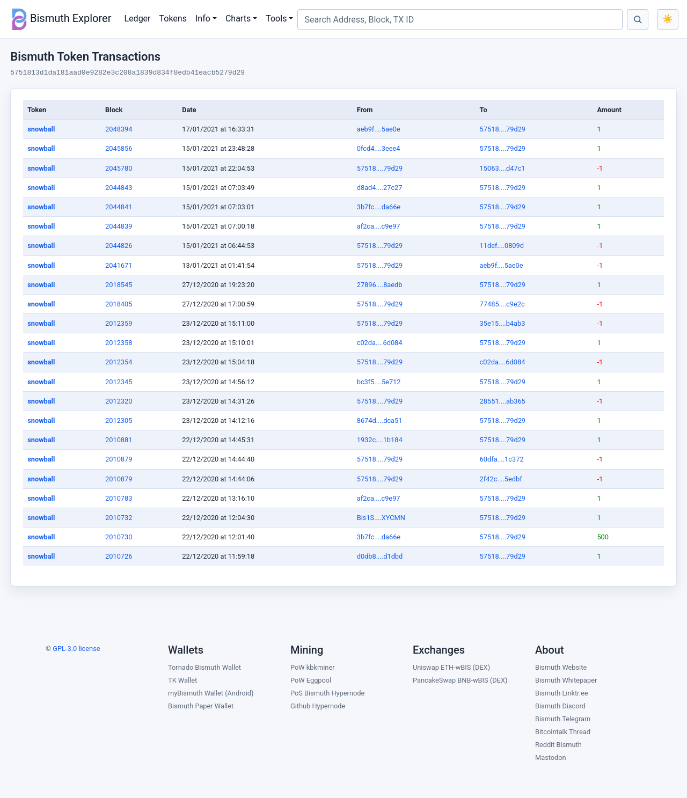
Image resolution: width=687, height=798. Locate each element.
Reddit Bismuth (558, 745)
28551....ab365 (502, 401)
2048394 (118, 129)
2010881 (118, 440)
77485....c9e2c (502, 304)
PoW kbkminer (312, 667)
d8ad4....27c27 (380, 188)
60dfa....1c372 (502, 459)
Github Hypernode (317, 706)
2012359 (118, 323)
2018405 (118, 304)
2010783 (118, 498)
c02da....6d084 (380, 343)
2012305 (118, 420)
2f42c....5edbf (501, 479)
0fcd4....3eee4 (378, 148)
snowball (41, 129)
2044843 (118, 188)
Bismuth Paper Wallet (200, 706)
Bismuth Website (561, 667)
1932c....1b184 (380, 440)
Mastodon (550, 757)
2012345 (118, 382)
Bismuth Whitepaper (566, 680)
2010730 (118, 537)
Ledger (138, 18)
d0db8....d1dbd (380, 556)
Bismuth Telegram (562, 719)
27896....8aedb (380, 285)
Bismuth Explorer (60, 19)
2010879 (118, 459)
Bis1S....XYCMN (381, 518)
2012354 (118, 362)
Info (202, 18)
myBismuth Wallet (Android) (210, 693)
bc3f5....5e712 (379, 382)
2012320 (118, 401)
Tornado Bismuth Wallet (204, 667)
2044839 (118, 226)
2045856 (118, 148)
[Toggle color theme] (667, 19)
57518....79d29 (502, 129)
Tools (276, 18)
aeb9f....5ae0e (378, 129)
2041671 (118, 265)
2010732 (118, 518)
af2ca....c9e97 (378, 226)
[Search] (637, 19)
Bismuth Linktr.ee (561, 693)
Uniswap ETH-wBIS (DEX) (451, 667)
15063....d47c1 (502, 168)
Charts (238, 18)
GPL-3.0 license (76, 649)
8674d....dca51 (380, 420)
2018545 (118, 285)
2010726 (118, 556)
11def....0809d (502, 245)
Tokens (173, 18)
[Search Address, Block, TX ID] (460, 19)
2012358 (118, 343)
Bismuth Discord (560, 706)
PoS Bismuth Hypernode (327, 693)
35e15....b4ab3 (502, 323)
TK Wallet (182, 680)
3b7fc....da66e (378, 207)
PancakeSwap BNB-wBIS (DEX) (460, 680)
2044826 (118, 245)
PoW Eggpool (310, 680)
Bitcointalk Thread (562, 732)
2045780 (118, 168)
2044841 (118, 207)
